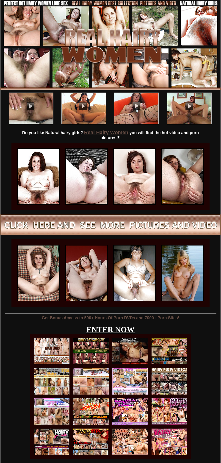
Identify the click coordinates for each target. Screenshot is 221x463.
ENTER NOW (110, 329)
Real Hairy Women (106, 132)
